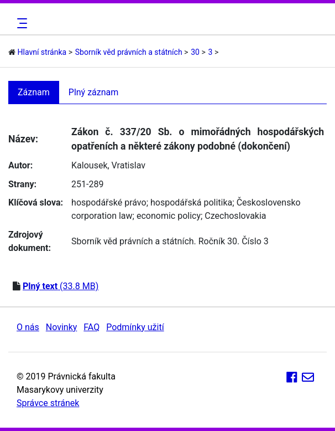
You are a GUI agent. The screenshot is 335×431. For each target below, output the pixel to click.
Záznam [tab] (34, 92)
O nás (28, 327)
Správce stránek (48, 403)
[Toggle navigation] (20, 23)
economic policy (169, 216)
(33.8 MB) (60, 286)
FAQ (91, 327)
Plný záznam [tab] (94, 92)
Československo (269, 202)
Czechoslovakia (235, 216)
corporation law (102, 216)
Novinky (61, 327)
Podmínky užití (135, 327)
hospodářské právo (108, 202)
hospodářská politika (191, 202)
